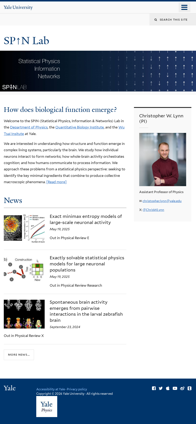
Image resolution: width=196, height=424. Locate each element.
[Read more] (56, 182)
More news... (19, 354)
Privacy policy (77, 389)
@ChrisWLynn (153, 210)
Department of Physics (29, 127)
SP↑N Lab (28, 41)
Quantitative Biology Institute (79, 127)
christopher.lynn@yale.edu (162, 201)
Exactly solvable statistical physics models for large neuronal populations (87, 264)
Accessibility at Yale (50, 389)
